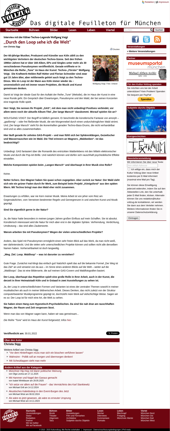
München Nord (147, 413)
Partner (29, 420)
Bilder (54, 30)
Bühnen (34, 30)
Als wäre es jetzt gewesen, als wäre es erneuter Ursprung (40, 398)
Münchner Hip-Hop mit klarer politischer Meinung (35, 371)
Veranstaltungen (33, 413)
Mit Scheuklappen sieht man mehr (27, 360)
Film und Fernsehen (75, 416)
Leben (91, 30)
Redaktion (148, 2)
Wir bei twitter (32, 423)
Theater (52, 416)
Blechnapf (121, 413)
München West (148, 420)
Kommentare (103, 418)
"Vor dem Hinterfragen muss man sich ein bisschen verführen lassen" (46, 352)
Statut (28, 416)
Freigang (121, 416)
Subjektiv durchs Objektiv (78, 420)
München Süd (147, 418)
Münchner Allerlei (125, 418)
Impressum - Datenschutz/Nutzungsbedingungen (102, 430)
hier (69, 320)
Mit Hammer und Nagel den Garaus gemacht (33, 377)
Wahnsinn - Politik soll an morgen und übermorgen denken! (41, 356)
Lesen (72, 30)
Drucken (115, 49)
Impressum (162, 2)
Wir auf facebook (34, 425)
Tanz (51, 420)
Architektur (71, 418)
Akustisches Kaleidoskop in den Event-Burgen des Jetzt (39, 391)
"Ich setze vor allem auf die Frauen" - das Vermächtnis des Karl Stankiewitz (49, 384)
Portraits (101, 420)
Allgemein (54, 418)
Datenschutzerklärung (146, 212)
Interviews (102, 416)
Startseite (12, 30)
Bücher (100, 413)
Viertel (110, 30)
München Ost (147, 416)
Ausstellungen (72, 413)
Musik (52, 413)
